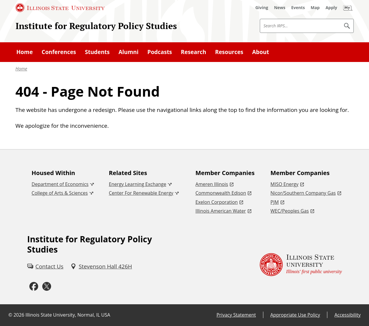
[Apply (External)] (331, 7)
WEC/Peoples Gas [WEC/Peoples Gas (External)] (289, 211)
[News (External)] (280, 7)
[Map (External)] (315, 7)
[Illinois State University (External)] (60, 7)
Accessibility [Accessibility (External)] (347, 315)
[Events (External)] (298, 7)
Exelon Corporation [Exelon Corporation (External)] (217, 202)
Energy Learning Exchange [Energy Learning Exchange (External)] (137, 184)
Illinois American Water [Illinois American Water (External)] (221, 211)
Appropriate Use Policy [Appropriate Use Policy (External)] (295, 315)
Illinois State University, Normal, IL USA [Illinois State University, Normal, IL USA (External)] (68, 315)
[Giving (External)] (261, 7)
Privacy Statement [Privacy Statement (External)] (236, 315)
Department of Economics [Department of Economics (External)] (60, 184)
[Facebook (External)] (33, 286)
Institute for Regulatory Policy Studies (96, 25)
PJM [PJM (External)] (274, 202)
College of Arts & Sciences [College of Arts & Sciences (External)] (60, 193)
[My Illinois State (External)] (348, 7)
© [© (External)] (10, 315)
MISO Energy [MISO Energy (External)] (284, 184)
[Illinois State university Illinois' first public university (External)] (301, 264)
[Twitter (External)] (46, 286)
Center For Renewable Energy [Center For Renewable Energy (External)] (141, 193)
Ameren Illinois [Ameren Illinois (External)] (212, 184)
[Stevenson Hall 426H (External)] (101, 266)
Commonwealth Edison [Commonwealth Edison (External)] (221, 193)
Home (21, 69)
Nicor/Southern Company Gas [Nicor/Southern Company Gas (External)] (303, 193)
